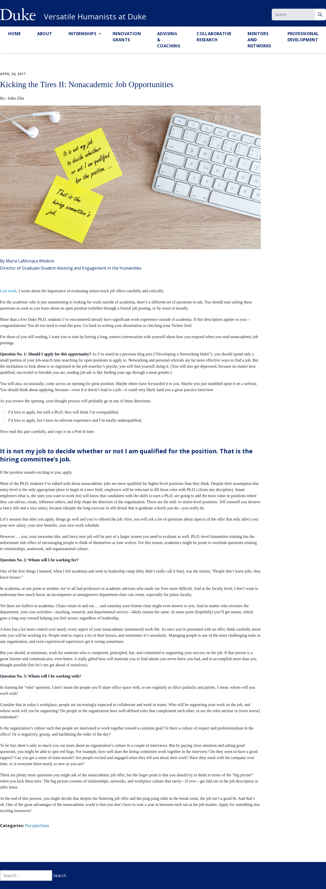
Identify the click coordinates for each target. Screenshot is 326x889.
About (44, 33)
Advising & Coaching (168, 40)
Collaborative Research (214, 37)
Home (14, 33)
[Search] (320, 14)
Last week (8, 291)
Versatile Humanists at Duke (95, 16)
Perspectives (37, 825)
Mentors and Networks (259, 40)
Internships (82, 33)
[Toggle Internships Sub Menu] (100, 33)
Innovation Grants (127, 37)
